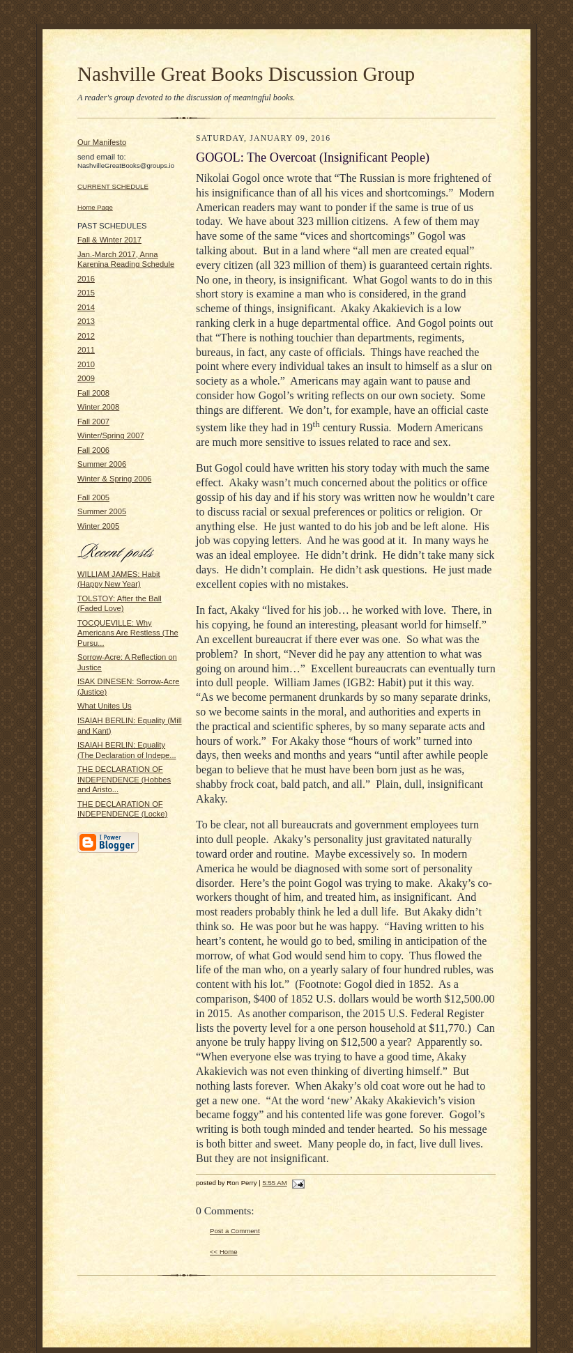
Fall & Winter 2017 (109, 239)
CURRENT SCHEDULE (112, 186)
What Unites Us (104, 706)
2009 (86, 378)
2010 (86, 364)
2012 (86, 336)
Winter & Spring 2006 (114, 478)
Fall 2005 (93, 497)
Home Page (95, 207)
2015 (86, 292)
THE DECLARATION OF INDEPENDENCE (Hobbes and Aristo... (124, 779)
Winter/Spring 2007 (110, 435)
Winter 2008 (98, 407)
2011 (86, 350)
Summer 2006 (101, 464)
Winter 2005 (98, 526)
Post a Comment (235, 1231)
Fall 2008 (93, 393)
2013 (86, 321)
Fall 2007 (93, 421)
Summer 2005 (101, 511)
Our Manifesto (101, 142)
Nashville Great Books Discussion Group (246, 74)
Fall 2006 (93, 450)
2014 (86, 307)
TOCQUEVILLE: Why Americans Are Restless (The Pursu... (127, 633)
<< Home (224, 1251)
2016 (86, 279)
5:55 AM (274, 1182)
